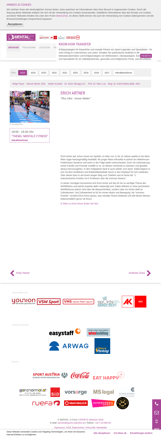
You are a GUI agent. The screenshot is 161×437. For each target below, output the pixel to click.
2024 (33, 72)
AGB (68, 427)
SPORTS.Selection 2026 (91, 419)
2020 (75, 72)
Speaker (13, 47)
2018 (96, 72)
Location (44, 47)
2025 (22, 72)
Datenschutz (62, 16)
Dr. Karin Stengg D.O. (75, 83)
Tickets (146, 56)
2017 (107, 72)
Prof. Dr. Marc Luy (97, 83)
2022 (54, 72)
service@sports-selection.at (71, 423)
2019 (85, 72)
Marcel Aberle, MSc (36, 83)
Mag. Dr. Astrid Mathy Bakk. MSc (124, 83)
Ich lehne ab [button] (120, 433)
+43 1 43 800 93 (103, 423)
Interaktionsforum (123, 72)
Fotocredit (90, 427)
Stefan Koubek (55, 83)
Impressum (59, 427)
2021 (64, 72)
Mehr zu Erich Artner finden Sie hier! (80, 203)
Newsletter (102, 427)
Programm (29, 47)
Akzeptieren (15, 24)
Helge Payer (18, 83)
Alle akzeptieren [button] (102, 433)
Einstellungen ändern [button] (141, 433)
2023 (43, 72)
